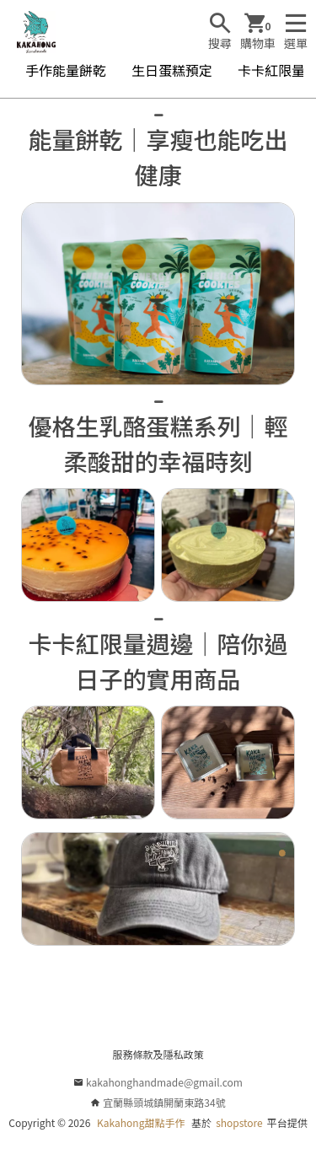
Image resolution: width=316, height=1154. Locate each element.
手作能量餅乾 (65, 70)
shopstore (239, 1122)
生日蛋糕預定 (171, 70)
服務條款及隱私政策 (157, 1054)
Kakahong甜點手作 (141, 1122)
